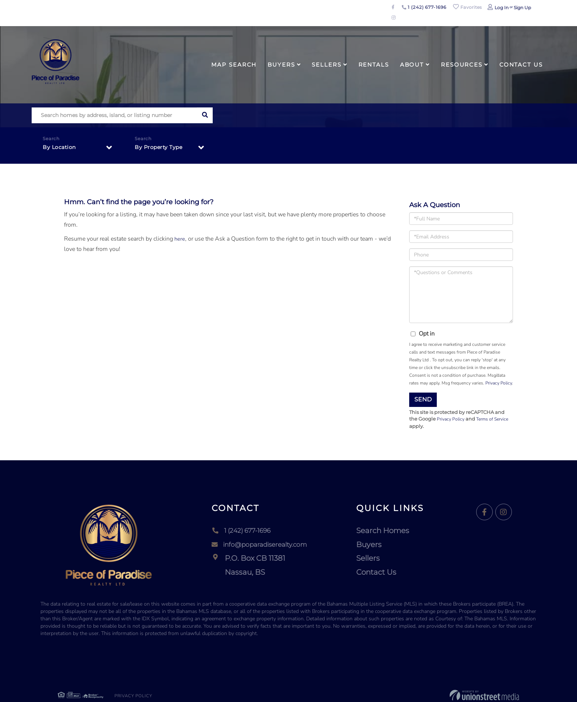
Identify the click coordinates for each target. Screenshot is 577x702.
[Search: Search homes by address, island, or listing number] (114, 115)
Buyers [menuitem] (281, 64)
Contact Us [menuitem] (521, 64)
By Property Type (161, 148)
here (179, 239)
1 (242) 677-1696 (424, 7)
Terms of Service (495, 419)
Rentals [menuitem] (373, 64)
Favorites (467, 7)
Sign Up (522, 7)
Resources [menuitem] (461, 64)
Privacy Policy (498, 383)
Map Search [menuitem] (233, 64)
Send (423, 399)
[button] (205, 115)
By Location (61, 148)
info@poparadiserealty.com (261, 544)
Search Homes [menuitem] (389, 530)
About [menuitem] (412, 64)
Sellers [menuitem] (326, 64)
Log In (502, 7)
